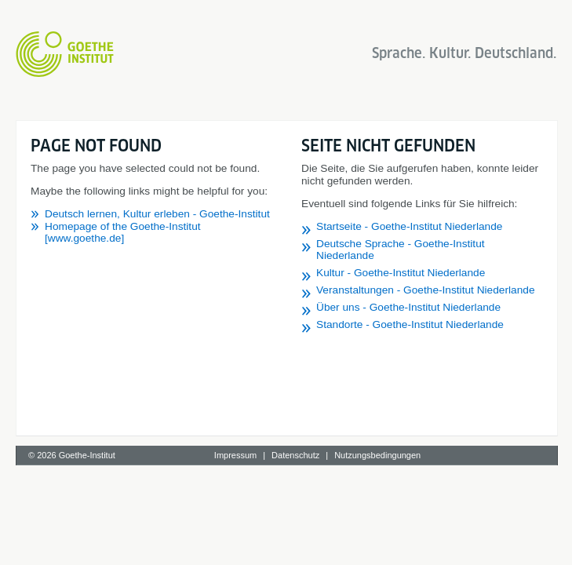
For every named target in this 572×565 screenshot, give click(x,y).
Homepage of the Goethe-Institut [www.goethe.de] (123, 232)
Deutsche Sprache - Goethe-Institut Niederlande (400, 249)
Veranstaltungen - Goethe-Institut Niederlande (425, 290)
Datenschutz (295, 455)
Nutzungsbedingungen (377, 455)
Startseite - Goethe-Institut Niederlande (409, 226)
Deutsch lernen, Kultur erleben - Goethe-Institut (157, 214)
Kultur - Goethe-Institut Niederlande (400, 273)
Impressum (235, 455)
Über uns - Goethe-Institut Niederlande (408, 307)
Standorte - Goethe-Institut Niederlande (410, 324)
